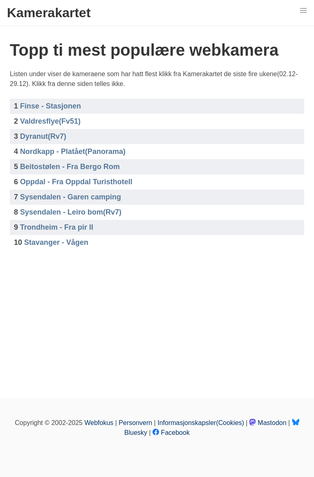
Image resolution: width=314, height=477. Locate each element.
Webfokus (98, 422)
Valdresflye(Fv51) (50, 121)
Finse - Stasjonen (50, 106)
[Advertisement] (157, 321)
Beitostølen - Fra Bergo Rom (70, 167)
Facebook (171, 432)
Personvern (135, 422)
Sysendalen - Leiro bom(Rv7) (70, 212)
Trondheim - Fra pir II (56, 227)
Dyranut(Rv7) (43, 136)
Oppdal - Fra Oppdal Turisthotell (76, 182)
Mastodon (268, 422)
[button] (303, 10)
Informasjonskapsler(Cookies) (200, 422)
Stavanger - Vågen (56, 242)
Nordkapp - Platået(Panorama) (73, 151)
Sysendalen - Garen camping (70, 197)
